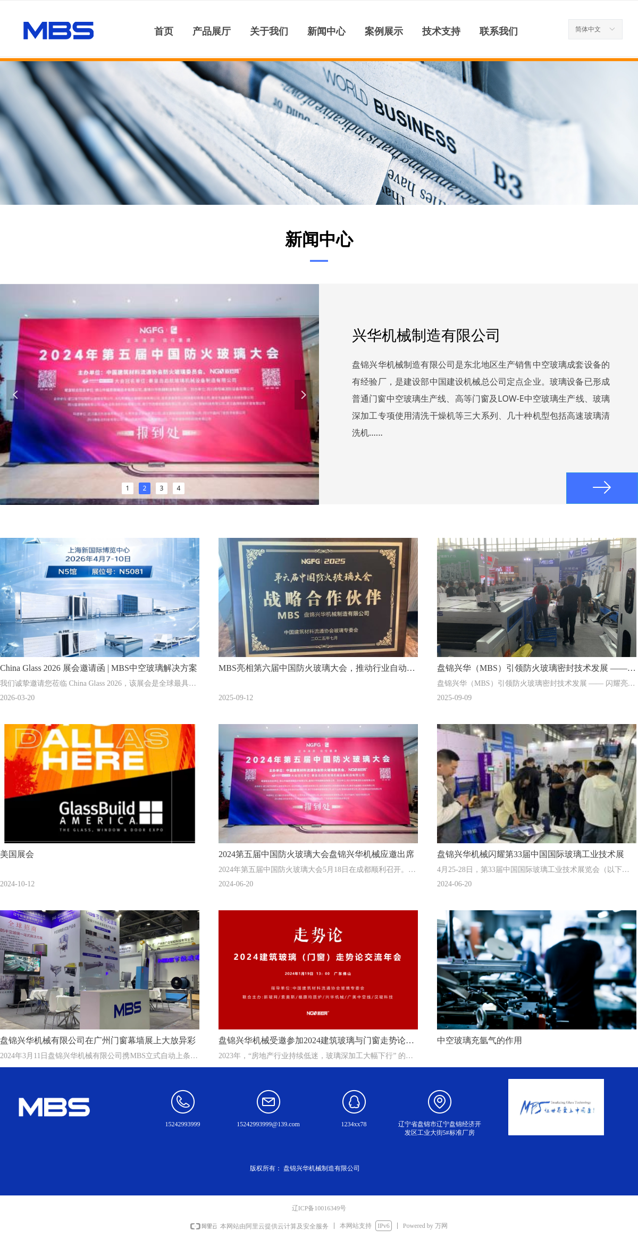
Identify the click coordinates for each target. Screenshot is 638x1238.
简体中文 (588, 29)
